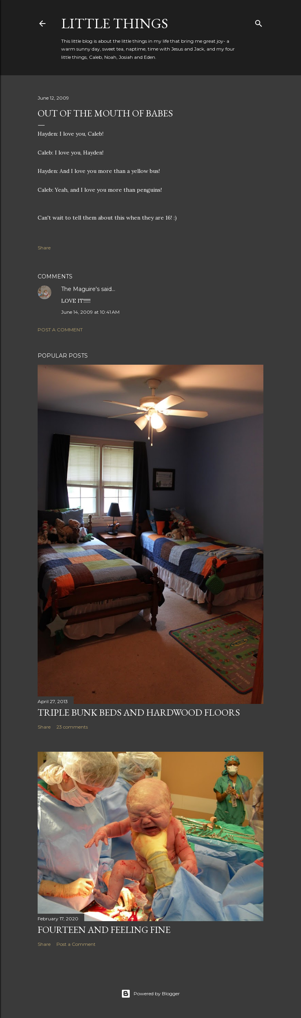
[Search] (258, 21)
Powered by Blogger (150, 993)
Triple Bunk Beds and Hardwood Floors (139, 712)
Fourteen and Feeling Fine (104, 929)
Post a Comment (60, 330)
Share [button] (44, 248)
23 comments (72, 727)
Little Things (114, 23)
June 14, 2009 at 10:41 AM (90, 312)
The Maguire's (80, 289)
